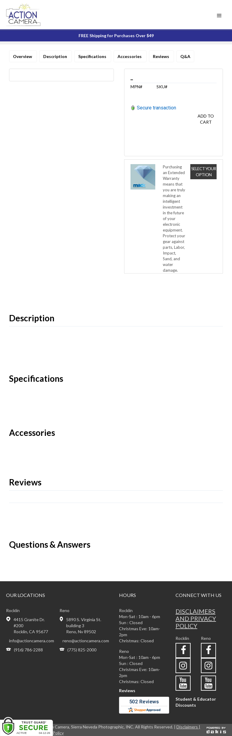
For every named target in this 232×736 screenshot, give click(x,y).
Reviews (161, 56)
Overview (23, 56)
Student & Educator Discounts (196, 702)
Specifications (92, 56)
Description (55, 56)
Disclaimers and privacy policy (196, 618)
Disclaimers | (188, 726)
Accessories (130, 56)
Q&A (185, 56)
